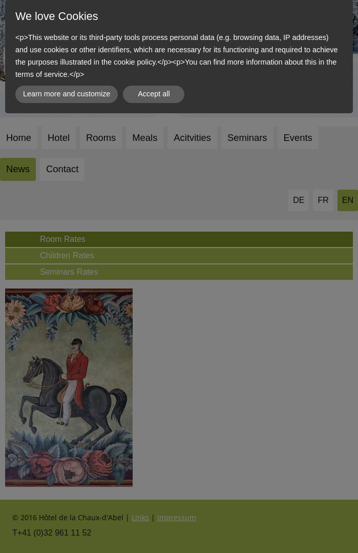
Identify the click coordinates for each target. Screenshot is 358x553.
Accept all (154, 94)
